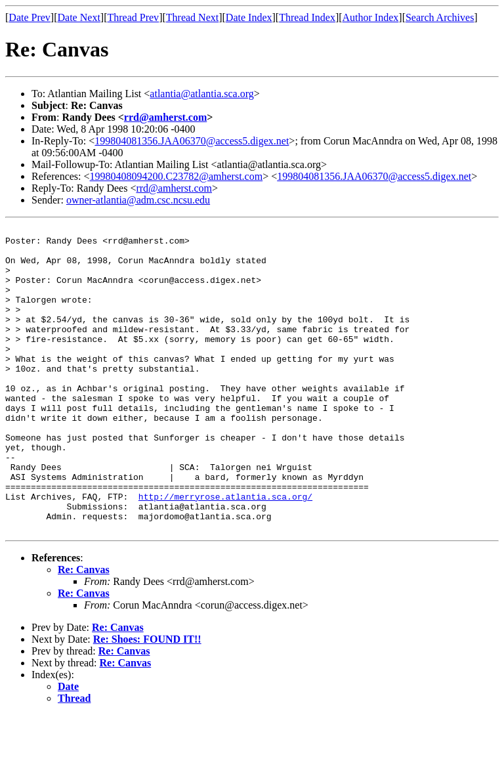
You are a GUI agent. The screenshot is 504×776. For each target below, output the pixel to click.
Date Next (79, 17)
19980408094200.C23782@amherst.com (176, 176)
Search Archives (440, 17)
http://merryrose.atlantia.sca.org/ (225, 551)
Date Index (249, 17)
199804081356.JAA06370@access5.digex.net (191, 140)
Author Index (371, 17)
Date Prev (30, 17)
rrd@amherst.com (165, 117)
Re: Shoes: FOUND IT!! (147, 700)
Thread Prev (133, 17)
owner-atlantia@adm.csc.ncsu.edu (138, 199)
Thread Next (192, 17)
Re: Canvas (84, 630)
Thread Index (307, 17)
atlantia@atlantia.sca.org (201, 93)
